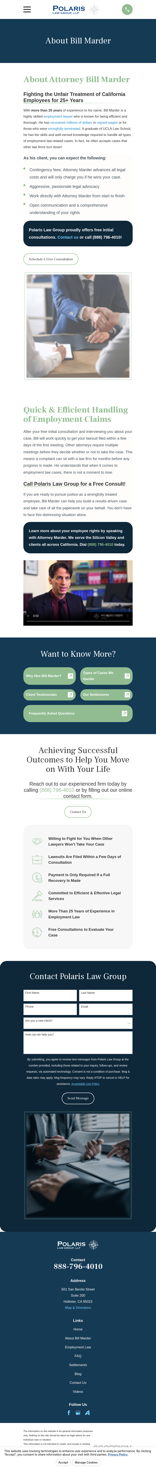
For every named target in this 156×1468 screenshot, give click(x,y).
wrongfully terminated (64, 129)
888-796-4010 (78, 1267)
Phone (29, 1006)
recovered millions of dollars (71, 123)
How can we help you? (39, 1034)
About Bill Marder (78, 1338)
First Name (32, 992)
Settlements (78, 1365)
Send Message (78, 1098)
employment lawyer (58, 116)
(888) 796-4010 (57, 790)
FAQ (78, 1356)
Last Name (88, 992)
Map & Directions (78, 1308)
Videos (78, 1392)
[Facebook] (68, 1412)
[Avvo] (87, 1412)
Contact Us (78, 812)
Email (84, 1006)
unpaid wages (107, 123)
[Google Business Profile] (78, 1412)
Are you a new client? (39, 1020)
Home (78, 1329)
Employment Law (78, 1347)
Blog (78, 1374)
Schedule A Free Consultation (51, 259)
